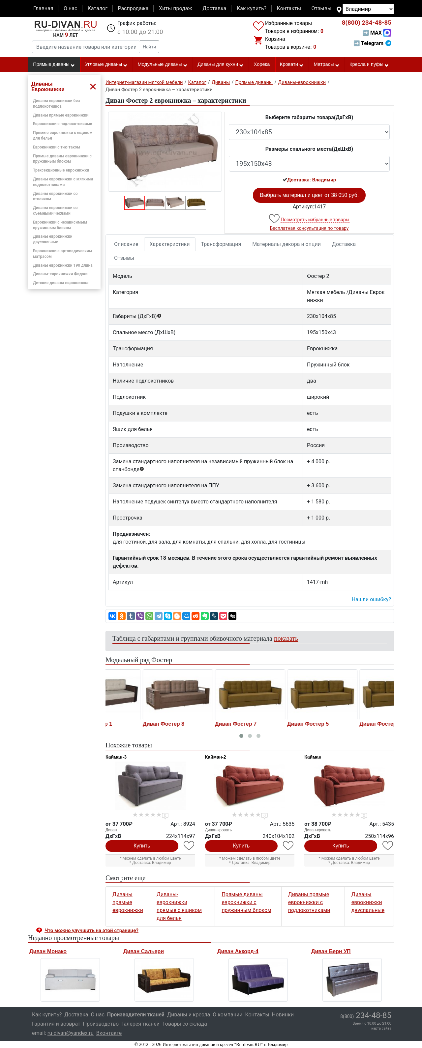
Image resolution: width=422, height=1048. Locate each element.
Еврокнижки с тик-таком (56, 147)
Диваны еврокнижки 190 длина (63, 265)
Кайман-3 (116, 757)
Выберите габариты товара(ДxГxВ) (309, 117)
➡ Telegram (372, 43)
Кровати (292, 64)
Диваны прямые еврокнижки (60, 115)
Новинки (283, 1014)
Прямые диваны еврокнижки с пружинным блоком (246, 902)
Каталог (97, 8)
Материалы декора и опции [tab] (286, 244)
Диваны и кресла (188, 1014)
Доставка (214, 8)
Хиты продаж (175, 8)
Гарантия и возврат (56, 1024)
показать (286, 638)
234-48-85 (366, 22)
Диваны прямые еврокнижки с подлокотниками (309, 902)
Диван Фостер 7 (271, 724)
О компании (227, 1014)
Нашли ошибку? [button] (371, 599)
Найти (149, 46)
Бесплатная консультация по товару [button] (309, 228)
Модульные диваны (163, 64)
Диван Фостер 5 (344, 724)
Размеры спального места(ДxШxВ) (309, 149)
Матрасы (326, 64)
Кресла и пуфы (369, 64)
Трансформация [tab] (221, 244)
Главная (43, 8)
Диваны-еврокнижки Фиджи (60, 274)
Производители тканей (136, 1014)
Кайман (312, 757)
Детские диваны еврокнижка (60, 283)
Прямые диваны (54, 64)
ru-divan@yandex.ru (70, 1033)
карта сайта (381, 1028)
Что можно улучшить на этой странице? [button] (91, 930)
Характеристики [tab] (170, 244)
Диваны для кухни (220, 64)
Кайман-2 (215, 757)
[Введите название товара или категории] (86, 46)
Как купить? (251, 8)
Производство (101, 1024)
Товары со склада (184, 1024)
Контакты (289, 8)
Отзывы (322, 8)
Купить (142, 845)
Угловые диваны (106, 64)
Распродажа (133, 8)
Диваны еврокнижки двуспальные (368, 902)
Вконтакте (109, 1033)
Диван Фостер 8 (199, 724)
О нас (70, 8)
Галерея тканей (140, 1024)
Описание (126, 244)
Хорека (262, 64)
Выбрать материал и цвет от (309, 195)
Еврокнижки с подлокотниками (62, 123)
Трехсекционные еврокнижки (61, 170)
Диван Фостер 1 (127, 724)
